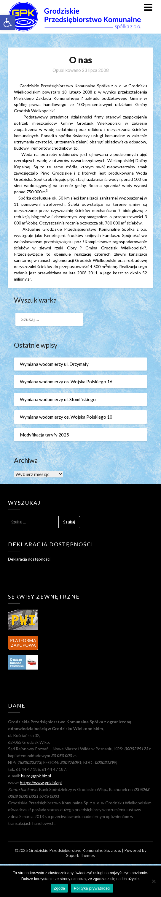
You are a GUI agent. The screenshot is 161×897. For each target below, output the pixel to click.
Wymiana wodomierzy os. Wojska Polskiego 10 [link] (66, 417)
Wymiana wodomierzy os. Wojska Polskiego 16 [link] (66, 381)
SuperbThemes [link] (80, 855)
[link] (7, 22)
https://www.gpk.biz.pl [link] (41, 782)
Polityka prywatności (92, 888)
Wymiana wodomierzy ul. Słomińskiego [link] (58, 399)
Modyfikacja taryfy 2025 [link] (44, 434)
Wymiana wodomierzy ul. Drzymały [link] (54, 364)
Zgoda (59, 888)
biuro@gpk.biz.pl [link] (36, 775)
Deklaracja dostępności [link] (29, 558)
